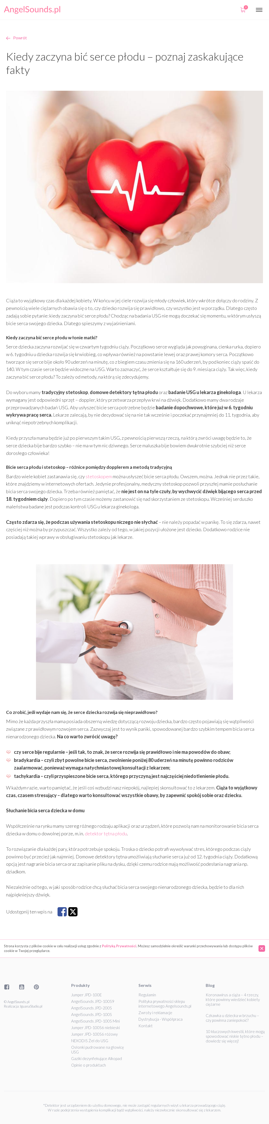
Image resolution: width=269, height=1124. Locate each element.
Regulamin (147, 994)
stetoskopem (99, 476)
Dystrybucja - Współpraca (160, 1019)
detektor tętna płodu (106, 833)
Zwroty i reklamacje (155, 1012)
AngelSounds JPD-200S (91, 1007)
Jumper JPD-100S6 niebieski (95, 1027)
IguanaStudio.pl (31, 1006)
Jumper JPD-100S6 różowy (94, 1034)
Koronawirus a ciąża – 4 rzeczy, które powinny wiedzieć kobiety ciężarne (233, 999)
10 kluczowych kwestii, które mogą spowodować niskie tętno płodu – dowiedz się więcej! (235, 1036)
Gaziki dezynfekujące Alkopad (96, 1058)
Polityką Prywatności (119, 946)
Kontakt (145, 1025)
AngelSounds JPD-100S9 (92, 1001)
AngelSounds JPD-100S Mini (95, 1021)
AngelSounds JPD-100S (91, 1014)
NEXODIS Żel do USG (89, 1040)
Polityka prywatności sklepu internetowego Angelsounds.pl (164, 1003)
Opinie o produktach (88, 1065)
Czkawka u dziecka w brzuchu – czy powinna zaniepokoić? (232, 1018)
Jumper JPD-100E (86, 994)
